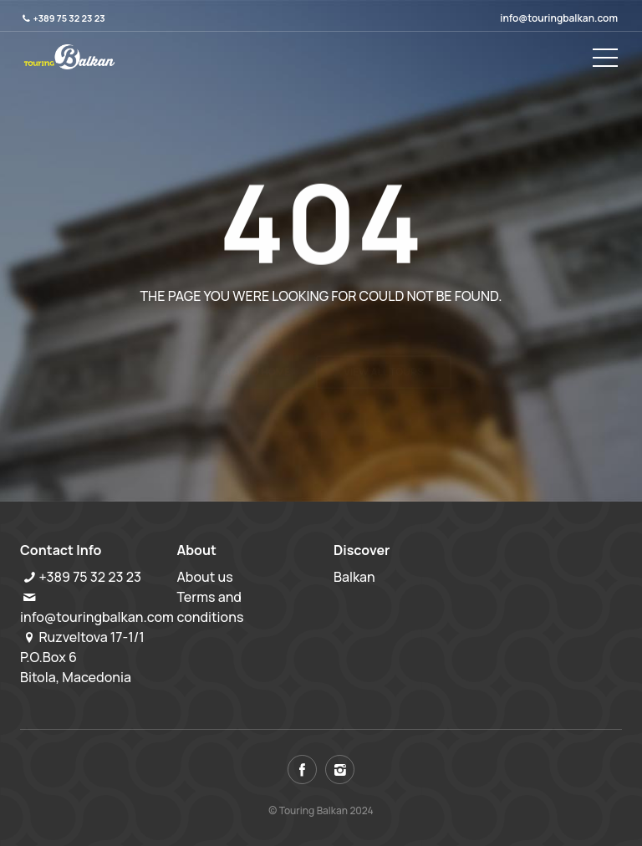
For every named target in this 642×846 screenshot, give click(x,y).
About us (205, 577)
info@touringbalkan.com (559, 18)
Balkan (354, 577)
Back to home (253, 340)
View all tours (384, 340)
